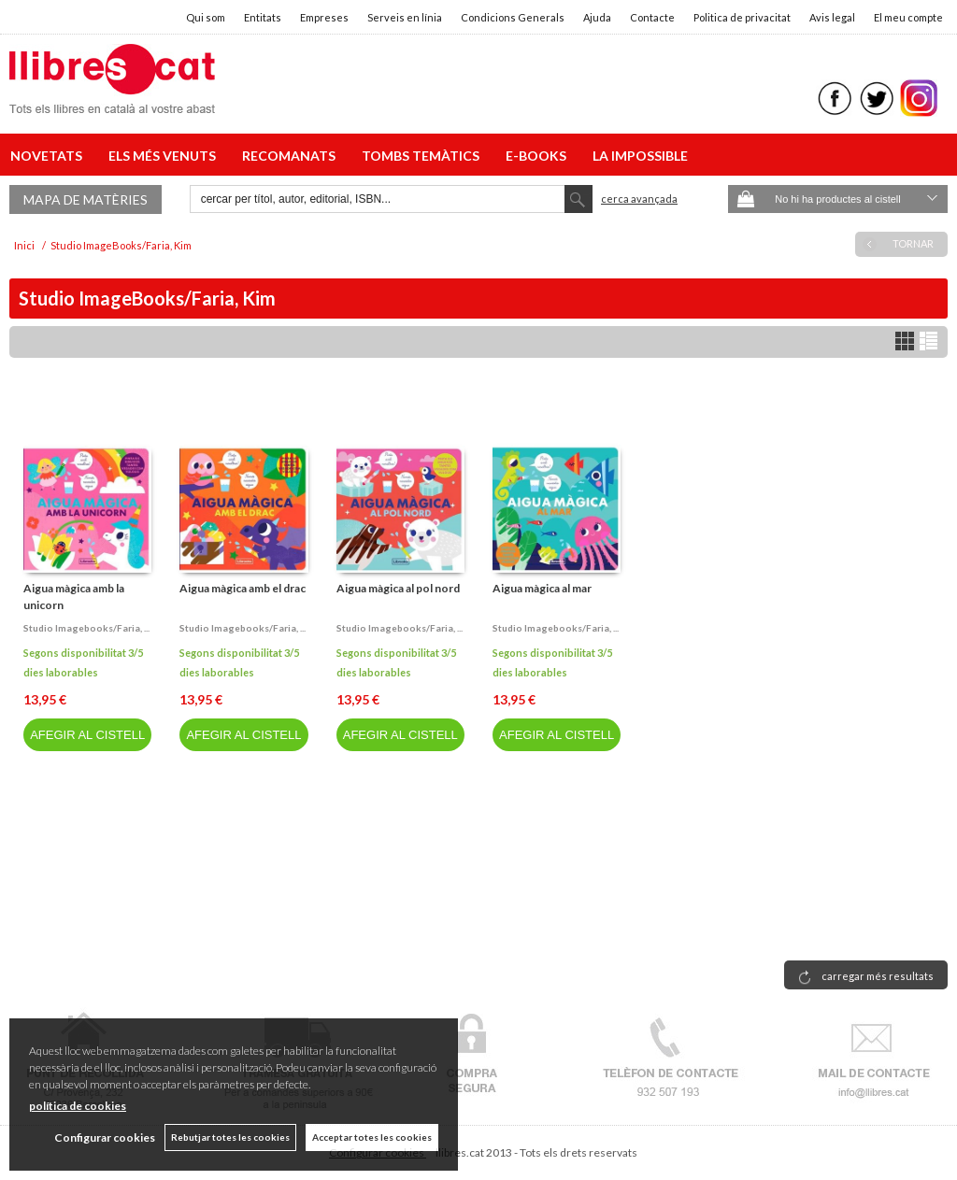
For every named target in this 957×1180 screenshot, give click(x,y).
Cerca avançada (639, 198)
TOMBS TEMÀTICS (423, 155)
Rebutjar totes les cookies (230, 1137)
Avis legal (832, 17)
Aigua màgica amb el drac (242, 588)
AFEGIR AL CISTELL (87, 735)
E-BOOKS (539, 155)
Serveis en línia (404, 17)
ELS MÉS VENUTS (164, 155)
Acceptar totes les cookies (372, 1137)
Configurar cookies (104, 1137)
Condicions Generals (512, 17)
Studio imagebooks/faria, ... (86, 627)
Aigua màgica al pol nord (398, 588)
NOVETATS (49, 155)
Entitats (262, 17)
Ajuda (597, 17)
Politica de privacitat (742, 17)
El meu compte (908, 17)
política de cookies (77, 1106)
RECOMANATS (291, 155)
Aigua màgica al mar (542, 588)
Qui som (205, 17)
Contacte (652, 17)
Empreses (324, 17)
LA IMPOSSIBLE (640, 155)
